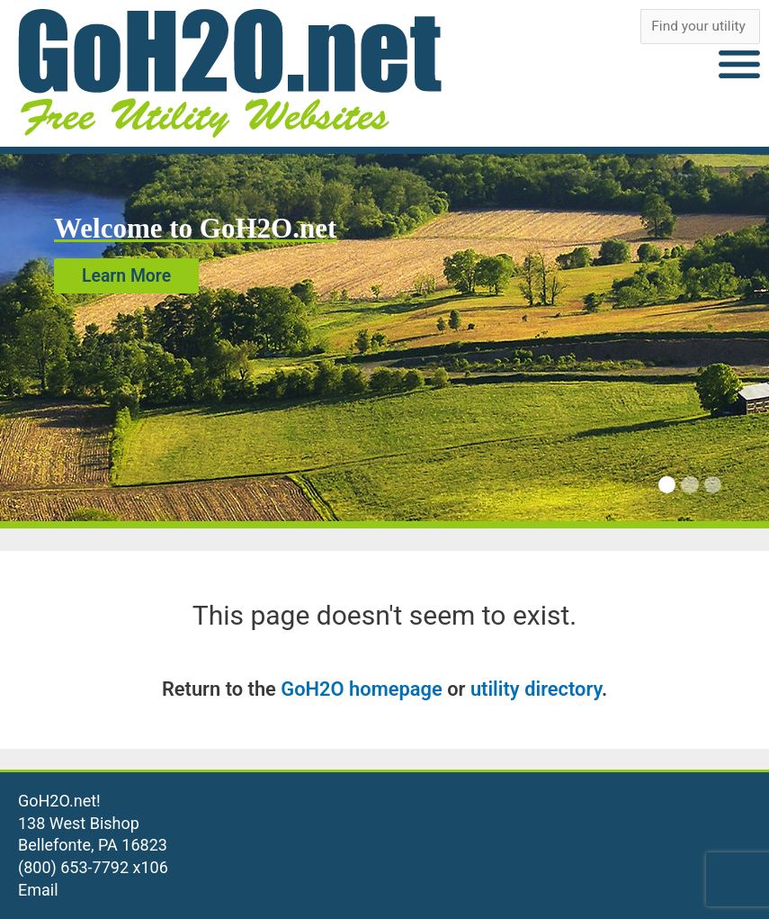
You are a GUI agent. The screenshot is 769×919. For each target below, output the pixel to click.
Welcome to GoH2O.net (195, 228)
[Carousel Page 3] (712, 484)
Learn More (126, 276)
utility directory (536, 689)
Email (38, 889)
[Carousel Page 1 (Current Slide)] (666, 484)
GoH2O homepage (361, 689)
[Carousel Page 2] (689, 484)
